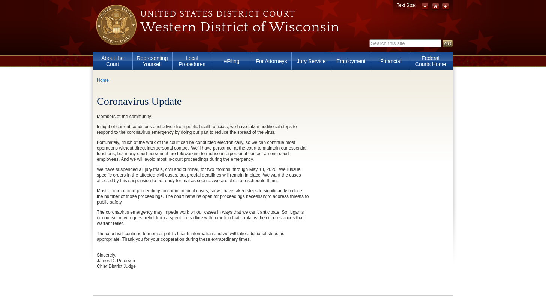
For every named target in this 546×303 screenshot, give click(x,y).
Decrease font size (426, 7)
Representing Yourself (152, 61)
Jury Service (311, 61)
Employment (351, 61)
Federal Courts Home (430, 61)
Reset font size (436, 7)
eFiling (231, 61)
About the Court (112, 61)
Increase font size (445, 7)
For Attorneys (271, 61)
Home (103, 80)
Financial (390, 61)
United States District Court (218, 14)
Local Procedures (192, 61)
